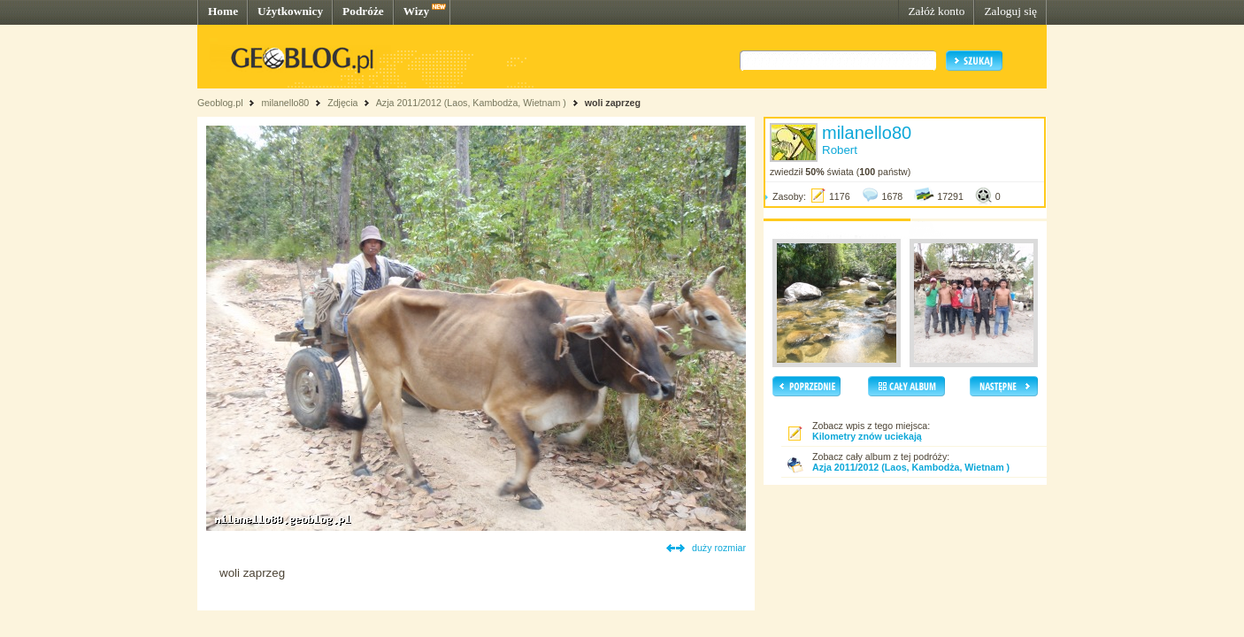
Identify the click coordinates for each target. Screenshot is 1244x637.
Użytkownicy (290, 11)
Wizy (416, 11)
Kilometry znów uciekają (867, 436)
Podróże (363, 11)
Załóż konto (936, 11)
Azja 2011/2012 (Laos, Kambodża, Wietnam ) (471, 102)
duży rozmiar (719, 547)
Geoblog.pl (220, 102)
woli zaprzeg (613, 102)
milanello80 (285, 102)
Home (223, 11)
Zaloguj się (1010, 11)
